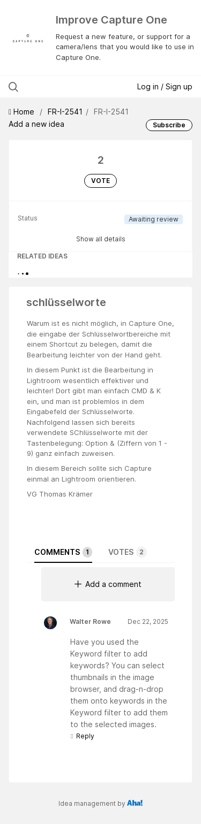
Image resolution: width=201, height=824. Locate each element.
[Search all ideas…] (63, 86)
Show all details (100, 239)
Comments (63, 552)
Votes (127, 552)
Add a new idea (36, 123)
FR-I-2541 (65, 111)
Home (22, 111)
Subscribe (169, 125)
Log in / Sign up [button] (164, 86)
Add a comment (108, 584)
